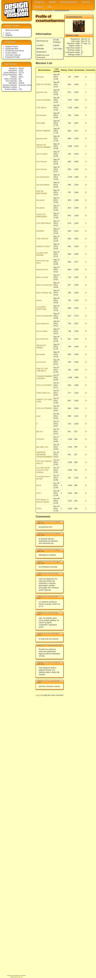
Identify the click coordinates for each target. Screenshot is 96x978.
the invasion (41, 115)
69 (20, 79)
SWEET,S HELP (43, 246)
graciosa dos (41, 138)
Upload (52, 2)
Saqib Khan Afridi (48, 533)
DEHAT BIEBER (43, 131)
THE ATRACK (42, 239)
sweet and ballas (43, 100)
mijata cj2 (46, 633)
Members (38, 7)
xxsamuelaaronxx (48, 522)
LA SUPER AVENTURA (41, 308)
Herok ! (45, 645)
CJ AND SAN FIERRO (42, 254)
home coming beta (44, 316)
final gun (40, 77)
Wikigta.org (19, 977)
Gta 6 (38, 485)
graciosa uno (41, 92)
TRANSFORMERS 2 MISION (44, 377)
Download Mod (11, 48)
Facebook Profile (12, 57)
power (39, 300)
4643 (21, 77)
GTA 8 (39, 508)
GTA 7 (39, 493)
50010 (21, 68)
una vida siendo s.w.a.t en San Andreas (43, 470)
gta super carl (42, 447)
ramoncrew (46, 681)
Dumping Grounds (68, 2)
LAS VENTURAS (43, 223)
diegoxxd (46, 573)
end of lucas (41, 161)
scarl (38, 416)
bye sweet (40, 354)
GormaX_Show (25, 85)
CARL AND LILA (43, 393)
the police (40, 200)
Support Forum (11, 46)
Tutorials (86, 2)
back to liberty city (44, 293)
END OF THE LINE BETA (42, 369)
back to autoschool (44, 285)
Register (8, 35)
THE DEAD (41, 107)
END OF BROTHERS (41, 192)
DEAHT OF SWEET (41, 346)
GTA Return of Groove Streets (42, 500)
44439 (21, 83)
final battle (40, 123)
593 (20, 75)
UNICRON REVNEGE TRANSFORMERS (44, 454)
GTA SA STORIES (44, 385)
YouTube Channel (13, 55)
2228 (21, 70)
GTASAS (40, 439)
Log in (38, 695)
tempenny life (42, 269)
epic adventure (42, 323)
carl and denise (42, 177)
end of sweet (41, 331)
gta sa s (39, 431)
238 (20, 81)
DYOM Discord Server (14, 51)
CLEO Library (11, 53)
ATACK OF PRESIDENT (41, 215)
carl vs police (41, 154)
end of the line (42, 339)
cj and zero (41, 362)
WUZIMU (40, 231)
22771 (21, 72)
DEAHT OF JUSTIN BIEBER (43, 146)
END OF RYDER (43, 84)
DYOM (39, 10)
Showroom (39, 2)
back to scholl (42, 277)
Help (50, 7)
